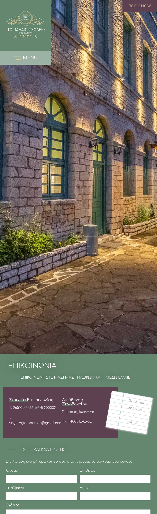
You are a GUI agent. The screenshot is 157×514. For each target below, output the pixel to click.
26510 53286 (23, 408)
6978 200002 (45, 408)
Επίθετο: (87, 470)
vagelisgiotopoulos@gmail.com (35, 423)
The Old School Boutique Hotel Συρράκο (25, 25)
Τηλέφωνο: (15, 488)
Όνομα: (12, 470)
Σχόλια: (12, 505)
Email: (85, 488)
